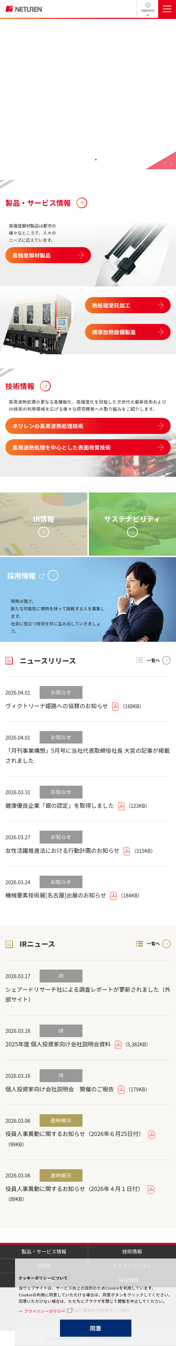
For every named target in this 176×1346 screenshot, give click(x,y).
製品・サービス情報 (38, 202)
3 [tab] (88, 159)
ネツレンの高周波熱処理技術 (48, 426)
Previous (165, 164)
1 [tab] (72, 159)
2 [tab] (80, 159)
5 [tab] (104, 159)
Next (171, 164)
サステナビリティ (132, 519)
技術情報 (20, 386)
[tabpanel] (88, 94)
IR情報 (43, 519)
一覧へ (153, 660)
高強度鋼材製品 (31, 255)
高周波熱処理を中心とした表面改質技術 (61, 447)
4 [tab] (96, 159)
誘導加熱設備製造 (114, 332)
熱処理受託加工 (111, 305)
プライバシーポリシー (44, 1311)
